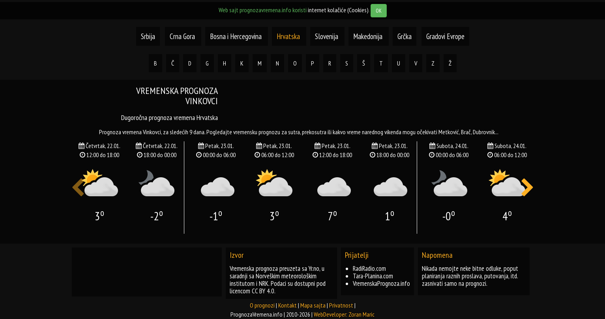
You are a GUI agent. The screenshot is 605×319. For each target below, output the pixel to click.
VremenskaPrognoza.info (381, 283)
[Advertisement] (381, 103)
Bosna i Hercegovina (236, 36)
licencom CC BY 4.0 (252, 291)
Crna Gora (182, 36)
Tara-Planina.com (373, 276)
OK (379, 10)
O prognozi (262, 305)
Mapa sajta (313, 305)
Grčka (404, 36)
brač (466, 132)
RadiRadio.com (369, 268)
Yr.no (314, 268)
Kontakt (287, 305)
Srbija (148, 36)
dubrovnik (484, 132)
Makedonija (368, 36)
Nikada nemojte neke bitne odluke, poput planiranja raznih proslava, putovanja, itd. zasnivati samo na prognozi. (470, 276)
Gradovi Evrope (445, 36)
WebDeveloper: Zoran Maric (344, 314)
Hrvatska (289, 36)
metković (448, 132)
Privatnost (341, 305)
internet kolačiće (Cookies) (338, 10)
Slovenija (327, 36)
